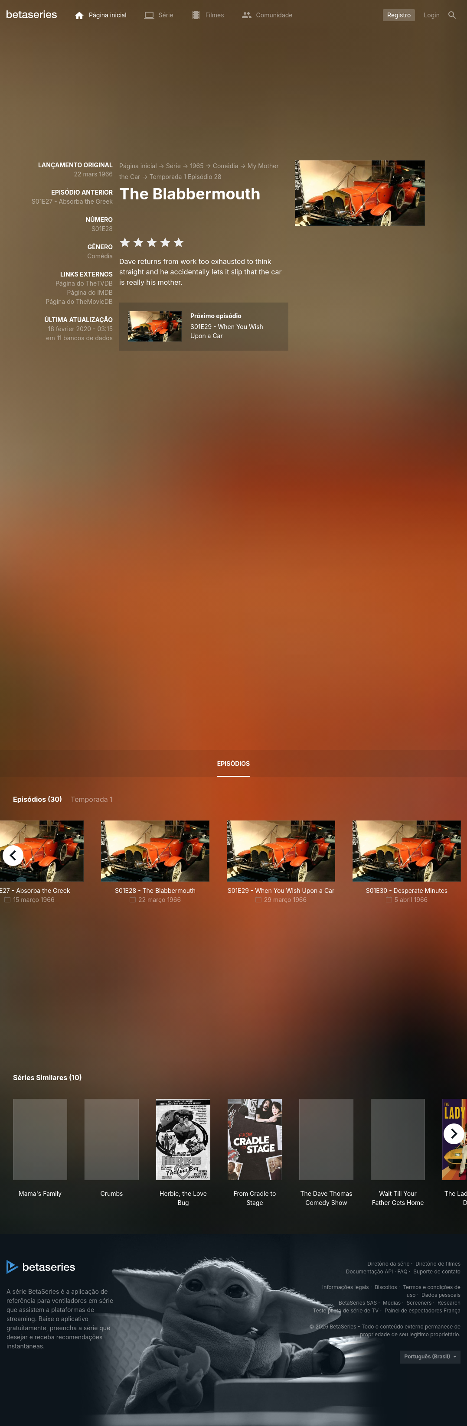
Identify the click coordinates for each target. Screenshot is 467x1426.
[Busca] (452, 15)
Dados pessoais (440, 1295)
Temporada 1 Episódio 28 (186, 176)
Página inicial (138, 165)
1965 (196, 165)
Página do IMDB (90, 292)
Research (449, 1302)
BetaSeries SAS (358, 1302)
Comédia (225, 165)
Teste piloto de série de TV (346, 1310)
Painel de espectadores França (422, 1310)
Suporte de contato (436, 1271)
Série (173, 165)
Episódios (233, 763)
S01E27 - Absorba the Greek (72, 201)
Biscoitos (386, 1287)
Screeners (419, 1302)
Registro (399, 15)
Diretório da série (388, 1263)
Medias (392, 1302)
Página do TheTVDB (84, 283)
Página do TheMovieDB (79, 301)
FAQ (403, 1271)
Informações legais (345, 1287)
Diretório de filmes (437, 1263)
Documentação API (369, 1271)
